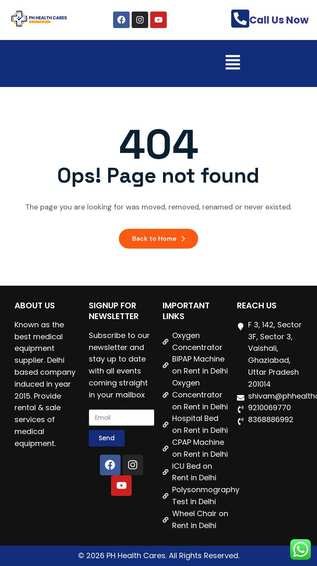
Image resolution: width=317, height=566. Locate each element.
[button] (233, 63)
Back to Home (158, 238)
